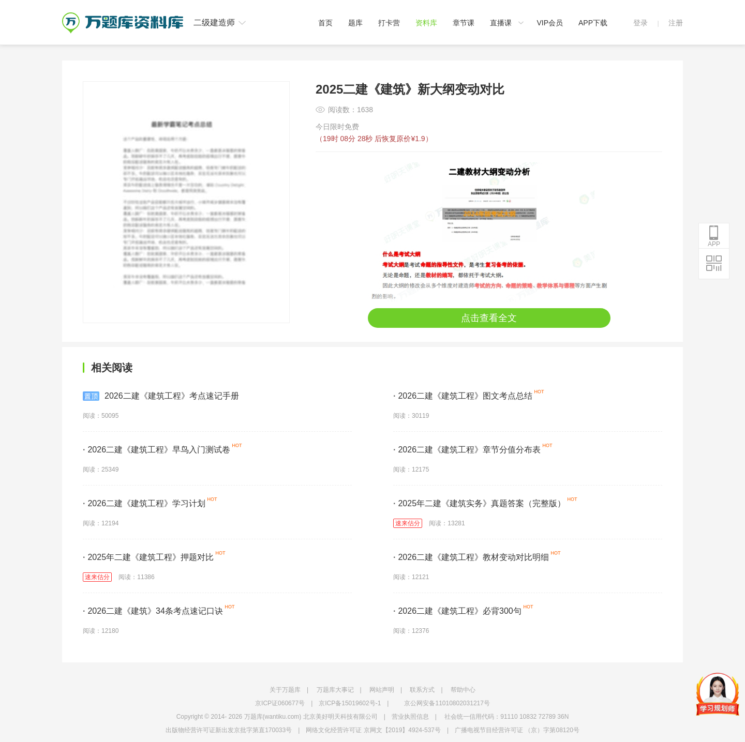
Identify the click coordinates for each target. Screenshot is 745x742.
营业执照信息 (410, 716)
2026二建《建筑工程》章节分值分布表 (467, 449)
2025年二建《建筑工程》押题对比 (148, 557)
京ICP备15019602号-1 (350, 703)
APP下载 (592, 23)
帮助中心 (463, 689)
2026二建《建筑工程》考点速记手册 (161, 396)
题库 (355, 23)
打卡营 (389, 23)
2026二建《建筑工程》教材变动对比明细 (471, 557)
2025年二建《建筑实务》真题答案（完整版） (479, 503)
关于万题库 (285, 689)
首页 (325, 23)
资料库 (426, 23)
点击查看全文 (489, 318)
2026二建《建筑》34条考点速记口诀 (153, 611)
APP (714, 236)
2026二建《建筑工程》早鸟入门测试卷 (156, 449)
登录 (640, 23)
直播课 (501, 23)
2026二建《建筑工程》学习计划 (144, 503)
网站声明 (381, 689)
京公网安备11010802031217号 (446, 703)
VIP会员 (550, 23)
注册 (675, 23)
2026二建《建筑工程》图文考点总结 (462, 395)
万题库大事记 (335, 689)
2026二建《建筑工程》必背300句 (457, 611)
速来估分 (407, 523)
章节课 (463, 23)
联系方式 (422, 689)
